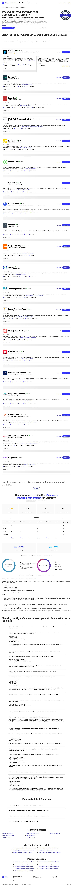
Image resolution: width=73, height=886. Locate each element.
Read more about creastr (21, 274)
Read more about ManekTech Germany (28, 379)
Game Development (31, 837)
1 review (20, 53)
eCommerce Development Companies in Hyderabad (25, 864)
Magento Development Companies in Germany (22, 852)
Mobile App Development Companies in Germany (49, 847)
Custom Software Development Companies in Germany (24, 847)
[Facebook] (70, 884)
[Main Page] (5, 3)
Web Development (7, 837)
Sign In (69, 2)
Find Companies (14, 2)
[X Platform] (69, 884)
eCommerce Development (8, 835)
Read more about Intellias (26, 84)
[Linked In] (67, 884)
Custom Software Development (33, 833)
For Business (62, 2)
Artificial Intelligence (31, 835)
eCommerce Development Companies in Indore (24, 868)
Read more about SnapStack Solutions (24, 400)
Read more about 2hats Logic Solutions (34, 295)
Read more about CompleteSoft (26, 210)
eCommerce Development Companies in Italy (24, 870)
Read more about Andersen (25, 147)
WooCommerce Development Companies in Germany (50, 852)
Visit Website (66, 52)
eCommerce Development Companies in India (24, 866)
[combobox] (5, 42)
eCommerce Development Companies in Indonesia (49, 866)
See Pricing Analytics (8, 28)
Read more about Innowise (25, 105)
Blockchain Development (8, 833)
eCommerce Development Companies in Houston (49, 861)
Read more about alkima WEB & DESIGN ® (29, 443)
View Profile (58, 52)
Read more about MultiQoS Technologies (28, 337)
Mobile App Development (55, 833)
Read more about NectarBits (24, 189)
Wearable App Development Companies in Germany (23, 850)
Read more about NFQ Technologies (26, 253)
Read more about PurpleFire (29, 464)
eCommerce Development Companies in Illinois (48, 864)
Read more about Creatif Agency (26, 358)
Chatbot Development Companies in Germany (48, 850)
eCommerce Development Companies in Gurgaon (25, 861)
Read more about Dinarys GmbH (30, 422)
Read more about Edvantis (24, 232)
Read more (37, 488)
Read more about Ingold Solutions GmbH (24, 316)
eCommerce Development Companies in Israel (48, 868)
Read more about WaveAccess (30, 168)
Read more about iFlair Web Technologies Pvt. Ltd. (32, 126)
